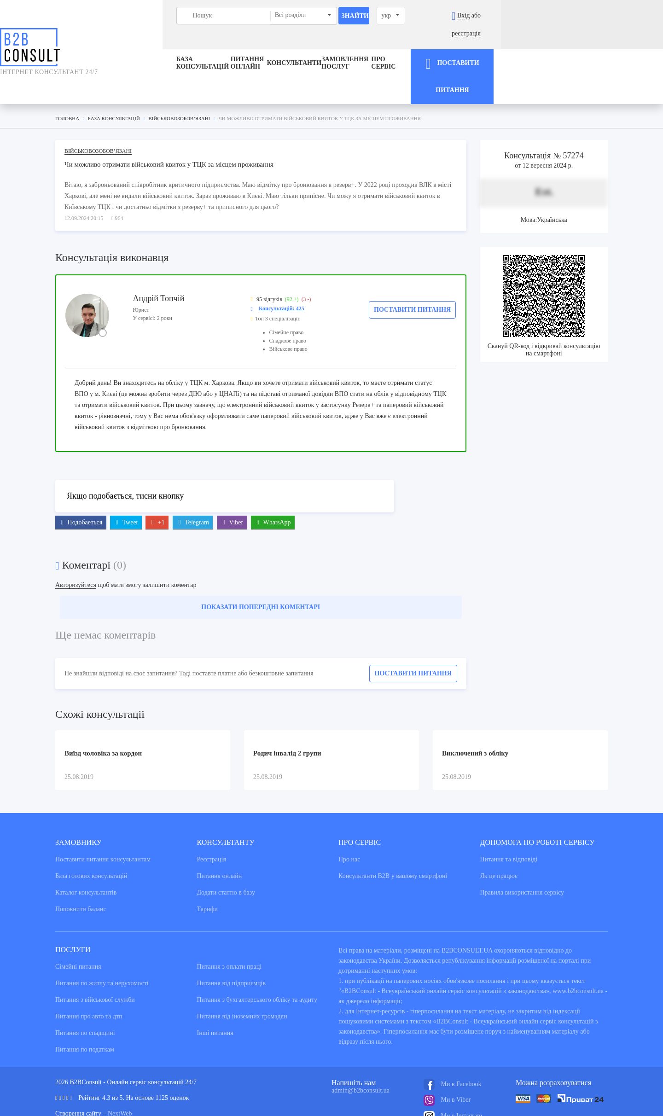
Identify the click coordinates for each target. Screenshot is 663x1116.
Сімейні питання (78, 927)
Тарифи (207, 869)
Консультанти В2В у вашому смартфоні (392, 836)
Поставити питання (412, 269)
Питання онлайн (217, 45)
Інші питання (215, 993)
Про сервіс (460, 45)
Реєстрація (211, 819)
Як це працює (499, 836)
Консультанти (296, 45)
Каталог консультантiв (85, 852)
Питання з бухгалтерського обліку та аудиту (257, 960)
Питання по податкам (84, 1009)
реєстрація (624, 15)
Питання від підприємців (231, 943)
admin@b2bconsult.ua (361, 1050)
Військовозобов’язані (98, 111)
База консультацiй (127, 45)
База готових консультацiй (91, 836)
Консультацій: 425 (281, 268)
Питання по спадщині (85, 993)
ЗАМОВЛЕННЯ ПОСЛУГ (378, 45)
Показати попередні (260, 567)
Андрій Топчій (158, 258)
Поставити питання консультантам (103, 819)
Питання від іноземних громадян (242, 976)
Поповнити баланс (80, 869)
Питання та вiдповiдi (509, 819)
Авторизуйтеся (75, 545)
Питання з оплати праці (229, 927)
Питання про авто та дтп (88, 976)
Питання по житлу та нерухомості (102, 943)
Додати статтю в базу (226, 852)
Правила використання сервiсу (522, 852)
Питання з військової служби (95, 960)
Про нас (349, 819)
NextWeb (120, 1073)
